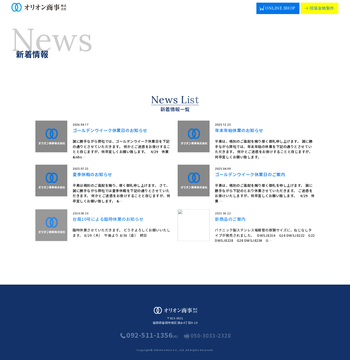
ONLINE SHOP (277, 7)
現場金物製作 (318, 7)
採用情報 (216, 12)
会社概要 (106, 12)
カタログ (194, 12)
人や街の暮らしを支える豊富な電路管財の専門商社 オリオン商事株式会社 (54, 9)
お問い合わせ (242, 12)
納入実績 (172, 12)
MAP (248, 5)
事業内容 (84, 12)
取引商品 (150, 12)
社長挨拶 (128, 12)
